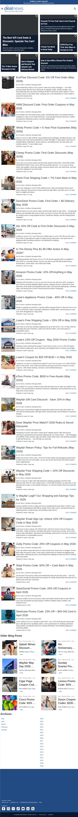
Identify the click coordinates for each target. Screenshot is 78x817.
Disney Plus (42, 259)
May (2, 719)
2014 (41, 749)
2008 (41, 766)
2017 (41, 741)
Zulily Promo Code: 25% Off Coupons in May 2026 (46, 543)
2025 (41, 719)
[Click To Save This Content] (37, 16)
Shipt (27, 575)
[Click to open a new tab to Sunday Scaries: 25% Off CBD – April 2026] (58, 666)
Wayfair (57, 410)
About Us (5, 802)
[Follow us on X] (13, 808)
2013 (41, 752)
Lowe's (18, 309)
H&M (26, 115)
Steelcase (29, 622)
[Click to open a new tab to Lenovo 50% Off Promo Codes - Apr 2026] (58, 684)
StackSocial (32, 598)
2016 (41, 744)
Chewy (25, 163)
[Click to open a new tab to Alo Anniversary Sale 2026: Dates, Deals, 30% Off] (58, 647)
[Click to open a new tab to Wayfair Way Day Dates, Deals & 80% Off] (19, 666)
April (2, 721)
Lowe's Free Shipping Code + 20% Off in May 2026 (46, 320)
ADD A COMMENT (71, 98)
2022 (41, 727)
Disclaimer (50, 814)
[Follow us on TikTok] (18, 808)
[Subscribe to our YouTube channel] (23, 808)
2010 (41, 760)
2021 (41, 730)
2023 (41, 724)
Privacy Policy (42, 814)
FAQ (40, 802)
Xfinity (24, 138)
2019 (41, 735)
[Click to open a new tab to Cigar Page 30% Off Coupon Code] (19, 684)
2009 (41, 763)
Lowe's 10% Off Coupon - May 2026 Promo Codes (46, 339)
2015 (41, 746)
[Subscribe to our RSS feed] (33, 808)
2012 (41, 755)
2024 (41, 721)
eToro (26, 387)
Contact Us (14, 802)
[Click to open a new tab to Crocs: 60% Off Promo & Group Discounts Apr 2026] (19, 703)
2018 (41, 738)
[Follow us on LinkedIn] (28, 808)
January (4, 730)
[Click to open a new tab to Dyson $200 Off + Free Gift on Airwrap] (58, 703)
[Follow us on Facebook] (3, 808)
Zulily (18, 550)
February (4, 727)
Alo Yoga (33, 236)
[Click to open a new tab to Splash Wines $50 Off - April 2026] (19, 647)
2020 (41, 732)
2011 (41, 757)
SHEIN (34, 188)
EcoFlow (35, 87)
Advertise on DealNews (28, 802)
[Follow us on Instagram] (8, 808)
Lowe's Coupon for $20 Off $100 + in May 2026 (44, 357)
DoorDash (29, 211)
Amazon (37, 282)
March (3, 724)
